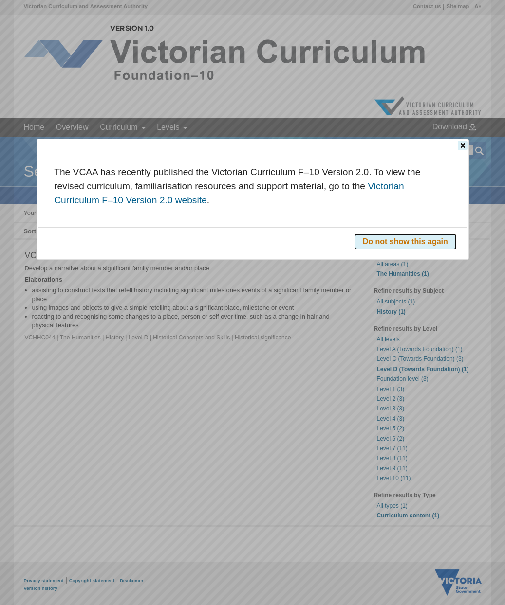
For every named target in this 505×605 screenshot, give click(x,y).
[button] (463, 145)
